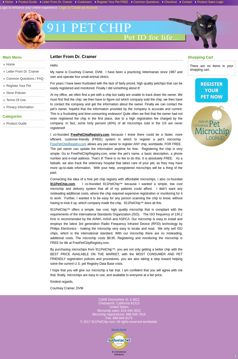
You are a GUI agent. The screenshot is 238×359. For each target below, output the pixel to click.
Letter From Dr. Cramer (57, 1)
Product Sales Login (210, 1)
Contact (187, 1)
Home (9, 1)
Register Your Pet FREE (112, 1)
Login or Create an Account (78, 8)
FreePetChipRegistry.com (68, 144)
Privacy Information (20, 107)
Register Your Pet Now (211, 90)
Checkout (170, 1)
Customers (84, 1)
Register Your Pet (18, 86)
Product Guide (27, 1)
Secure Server (119, 329)
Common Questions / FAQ (24, 79)
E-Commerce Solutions (119, 353)
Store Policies (16, 93)
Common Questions (146, 1)
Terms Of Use (16, 100)
